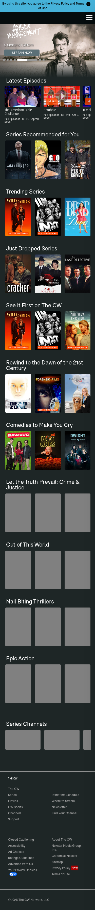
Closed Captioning (21, 839)
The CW (9, 16)
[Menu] (89, 17)
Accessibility (16, 846)
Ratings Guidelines (21, 858)
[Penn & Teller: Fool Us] (23, 740)
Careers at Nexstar (64, 856)
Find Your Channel (64, 813)
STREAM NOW (22, 53)
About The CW (62, 839)
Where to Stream (63, 801)
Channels (14, 813)
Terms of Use (61, 874)
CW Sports (15, 807)
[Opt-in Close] (88, 4)
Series (12, 795)
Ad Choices (16, 852)
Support (13, 819)
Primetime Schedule (65, 795)
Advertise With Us (20, 864)
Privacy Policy (60, 3)
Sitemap (57, 862)
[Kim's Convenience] (62, 740)
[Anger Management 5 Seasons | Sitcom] (47, 50)
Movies (13, 801)
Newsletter (59, 807)
